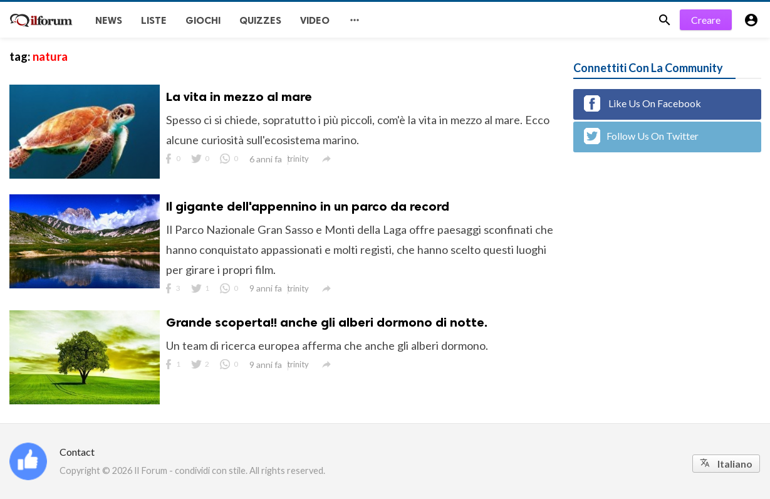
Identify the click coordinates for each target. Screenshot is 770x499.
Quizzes (260, 20)
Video (315, 20)
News (108, 20)
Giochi (203, 20)
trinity (298, 159)
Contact (77, 452)
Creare (706, 20)
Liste (154, 20)
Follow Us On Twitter (641, 136)
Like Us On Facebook (642, 103)
